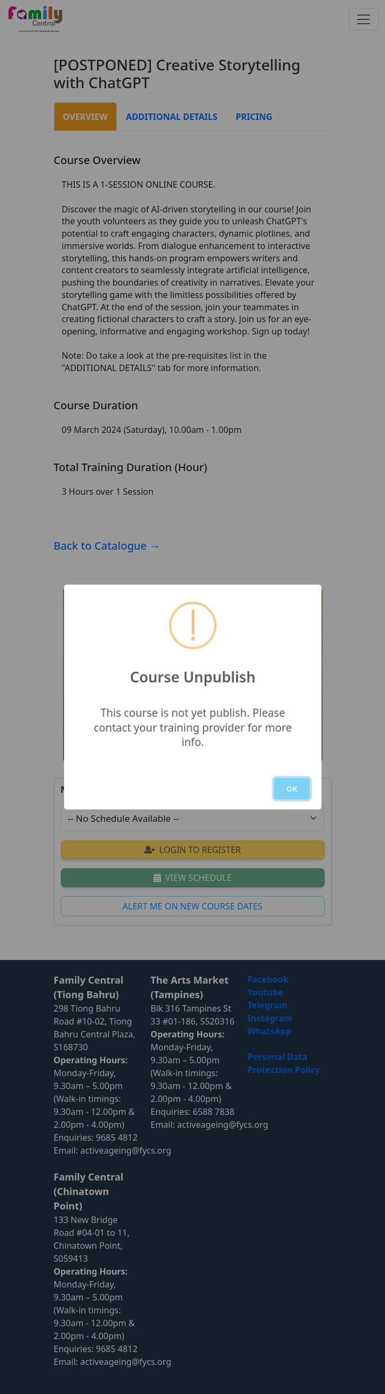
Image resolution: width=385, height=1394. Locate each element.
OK (291, 789)
